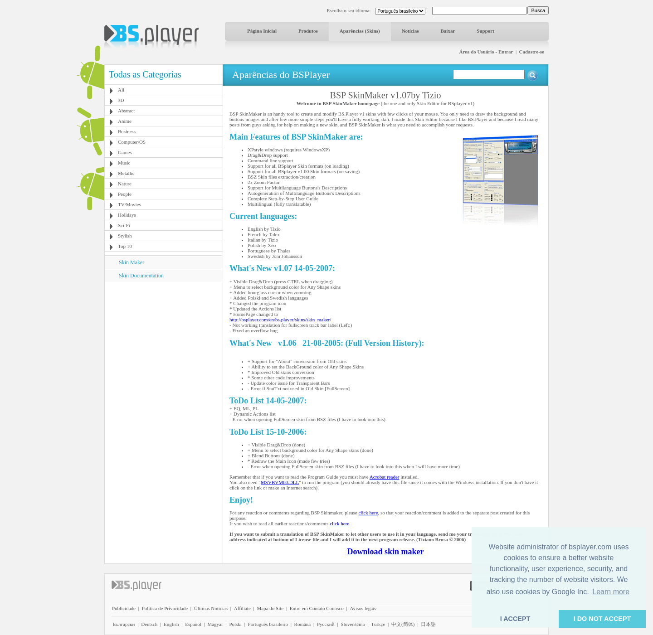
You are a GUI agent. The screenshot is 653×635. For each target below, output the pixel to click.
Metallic (126, 173)
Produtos (308, 31)
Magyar (215, 624)
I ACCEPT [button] (515, 618)
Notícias (410, 31)
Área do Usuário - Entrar (486, 51)
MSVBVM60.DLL (280, 482)
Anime (125, 121)
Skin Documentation (141, 275)
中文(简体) (402, 624)
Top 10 (125, 246)
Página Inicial (262, 31)
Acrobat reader (385, 477)
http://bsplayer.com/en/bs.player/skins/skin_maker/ (280, 319)
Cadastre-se (531, 51)
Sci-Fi (124, 225)
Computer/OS (132, 142)
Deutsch (149, 624)
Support (485, 31)
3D (121, 100)
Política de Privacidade (165, 608)
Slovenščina (353, 624)
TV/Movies (129, 204)
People (125, 194)
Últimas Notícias (211, 608)
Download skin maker (385, 551)
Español (193, 624)
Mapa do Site (270, 608)
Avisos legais (363, 608)
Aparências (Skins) (360, 31)
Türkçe (378, 624)
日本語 (428, 624)
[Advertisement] (163, 338)
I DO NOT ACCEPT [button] (602, 618)
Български (124, 624)
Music (124, 162)
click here (368, 512)
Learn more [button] (610, 592)
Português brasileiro (268, 624)
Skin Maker (131, 262)
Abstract (126, 110)
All (121, 89)
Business (127, 131)
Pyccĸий (326, 624)
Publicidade (124, 608)
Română (302, 624)
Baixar (448, 31)
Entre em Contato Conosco (317, 608)
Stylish (125, 235)
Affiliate (242, 608)
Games (125, 152)
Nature (125, 183)
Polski (235, 624)
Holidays (127, 215)
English (171, 624)
